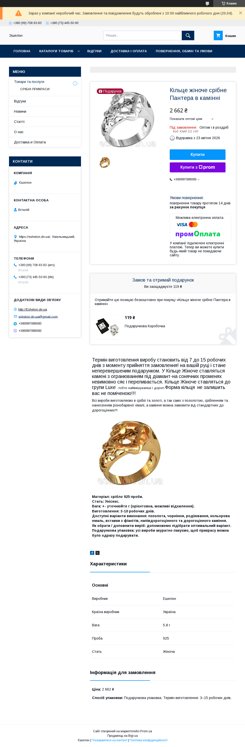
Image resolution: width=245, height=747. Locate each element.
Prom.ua (146, 731)
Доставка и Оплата (30, 142)
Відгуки (94, 51)
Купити (198, 154)
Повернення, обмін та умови (184, 51)
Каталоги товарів (56, 51)
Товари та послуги (29, 82)
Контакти (23, 64)
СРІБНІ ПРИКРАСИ (35, 89)
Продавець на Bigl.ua (122, 736)
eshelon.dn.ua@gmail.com (38, 316)
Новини (20, 111)
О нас (46, 64)
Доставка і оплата (128, 51)
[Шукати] (188, 35)
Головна (22, 51)
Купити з (197, 167)
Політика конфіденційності (149, 740)
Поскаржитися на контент (109, 740)
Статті (19, 122)
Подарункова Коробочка (145, 326)
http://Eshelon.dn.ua (32, 309)
